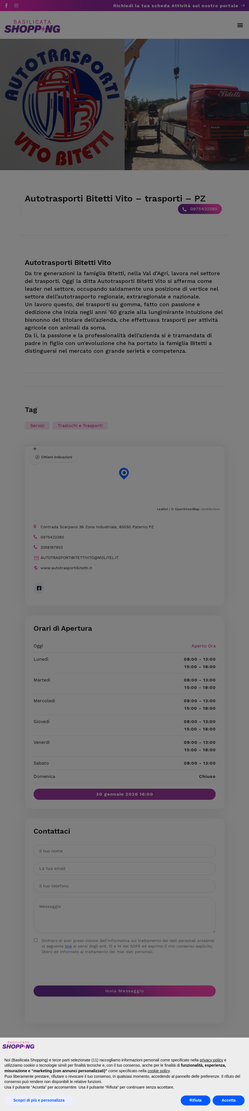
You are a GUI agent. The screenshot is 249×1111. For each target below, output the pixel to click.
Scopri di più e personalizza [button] (38, 1100)
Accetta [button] (229, 1100)
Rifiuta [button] (196, 1100)
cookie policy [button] (159, 1071)
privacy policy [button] (211, 1060)
